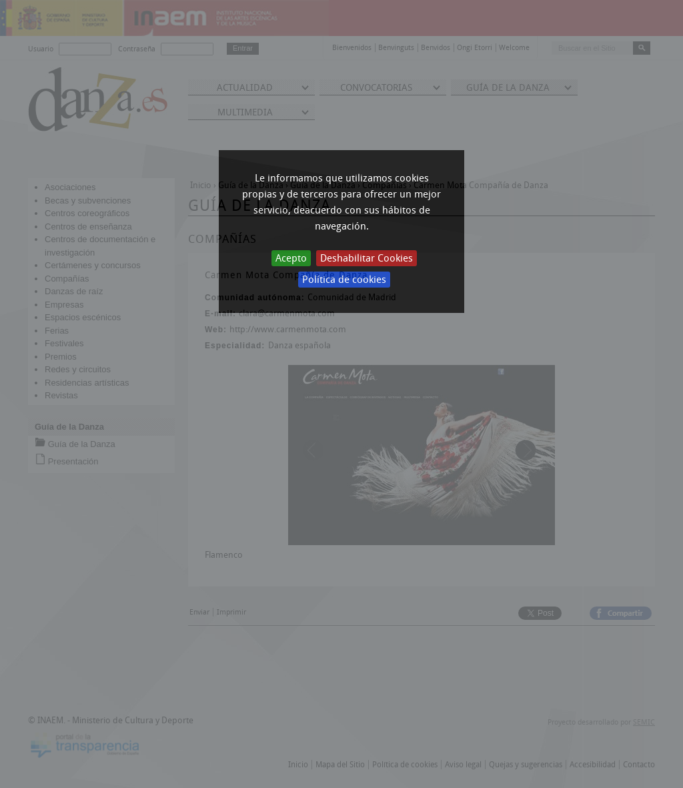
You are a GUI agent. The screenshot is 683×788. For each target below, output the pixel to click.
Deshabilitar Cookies (366, 258)
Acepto (291, 258)
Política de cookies (344, 280)
